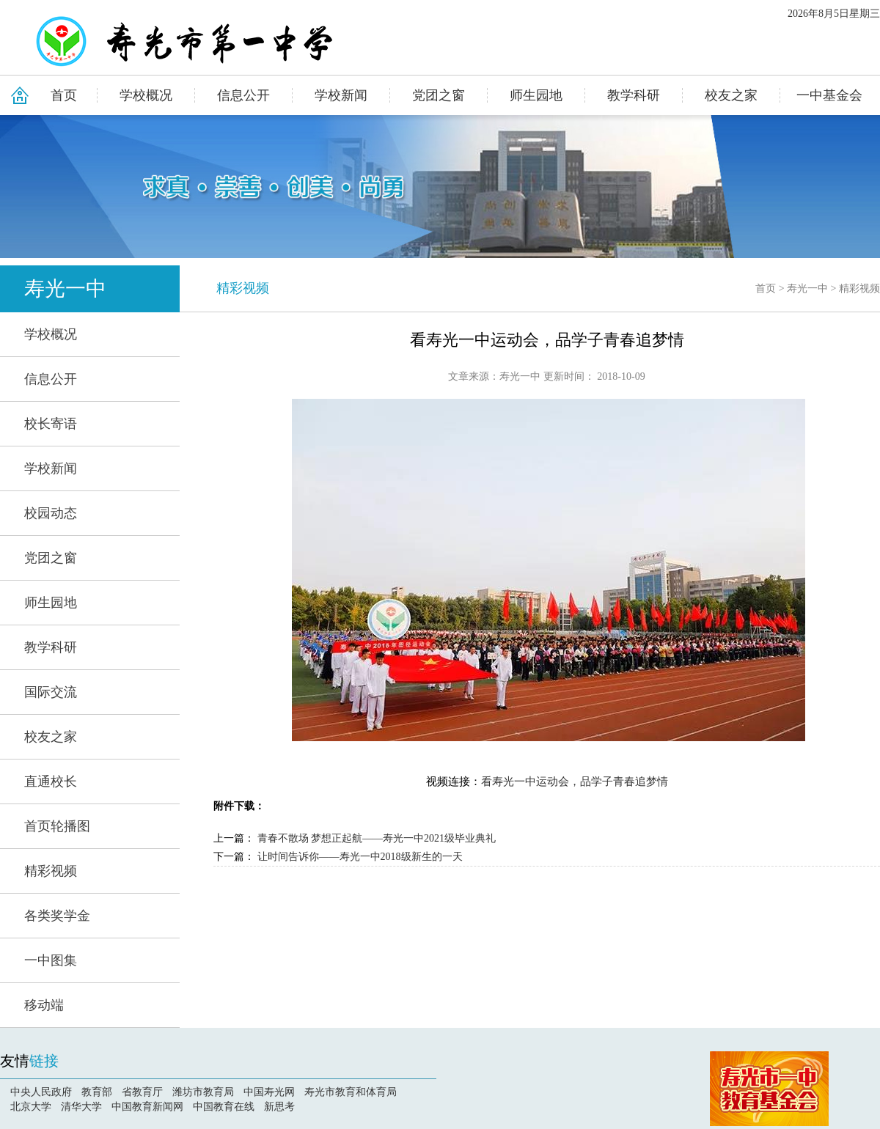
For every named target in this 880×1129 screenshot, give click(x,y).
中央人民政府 (41, 1091)
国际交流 (50, 692)
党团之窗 (438, 95)
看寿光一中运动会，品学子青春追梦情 (574, 781)
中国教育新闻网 (147, 1106)
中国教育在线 (223, 1106)
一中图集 (50, 960)
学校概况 (146, 95)
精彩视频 (50, 871)
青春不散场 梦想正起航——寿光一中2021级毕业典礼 (376, 838)
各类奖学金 (57, 915)
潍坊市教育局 (203, 1091)
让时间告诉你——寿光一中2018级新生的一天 (360, 856)
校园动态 (50, 513)
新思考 (279, 1106)
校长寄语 (50, 423)
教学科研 (633, 95)
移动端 (44, 1005)
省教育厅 (142, 1091)
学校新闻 (341, 95)
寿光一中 (65, 288)
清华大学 (81, 1106)
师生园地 (536, 95)
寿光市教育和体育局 (350, 1091)
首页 (64, 95)
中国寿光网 (269, 1091)
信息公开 (243, 95)
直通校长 (50, 781)
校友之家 (731, 95)
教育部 (96, 1091)
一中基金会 (829, 95)
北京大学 (30, 1106)
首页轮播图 (57, 826)
